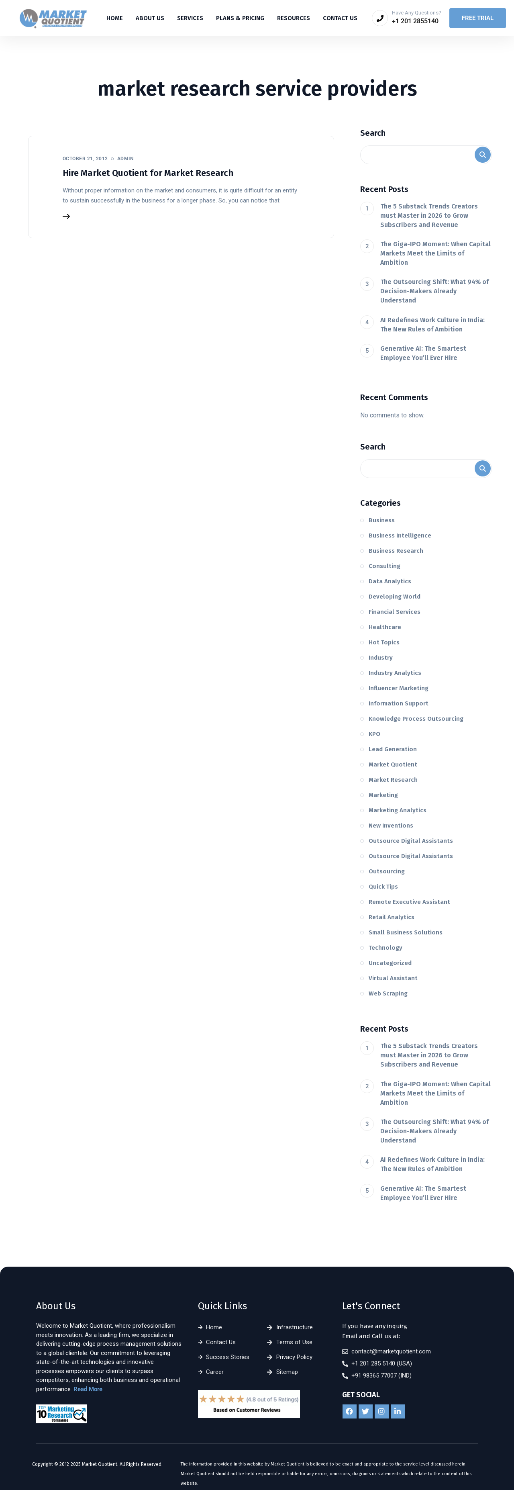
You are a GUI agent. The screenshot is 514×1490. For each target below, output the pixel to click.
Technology (385, 947)
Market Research (393, 779)
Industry (381, 657)
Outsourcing (387, 871)
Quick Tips (383, 886)
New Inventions (391, 825)
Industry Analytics (395, 673)
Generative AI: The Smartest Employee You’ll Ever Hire (423, 353)
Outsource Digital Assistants (411, 840)
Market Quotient (393, 764)
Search (373, 133)
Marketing (383, 795)
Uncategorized (390, 963)
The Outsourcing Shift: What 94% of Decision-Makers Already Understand (434, 291)
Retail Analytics (391, 917)
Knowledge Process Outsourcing (416, 718)
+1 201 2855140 (415, 21)
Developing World (394, 596)
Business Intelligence (400, 535)
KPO (374, 734)
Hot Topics (384, 642)
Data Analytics (390, 581)
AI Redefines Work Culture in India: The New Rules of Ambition (432, 324)
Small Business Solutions (406, 932)
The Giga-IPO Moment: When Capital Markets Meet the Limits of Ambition (435, 253)
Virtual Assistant (393, 978)
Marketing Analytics (397, 810)
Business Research (396, 550)
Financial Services (394, 611)
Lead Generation (393, 749)
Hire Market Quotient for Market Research (148, 173)
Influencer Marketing (398, 688)
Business (382, 520)
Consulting (384, 566)
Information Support (398, 703)
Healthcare (385, 627)
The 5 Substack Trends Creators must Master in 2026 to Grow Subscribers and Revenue (429, 215)
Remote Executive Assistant (409, 901)
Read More (87, 1389)
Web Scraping (388, 993)
